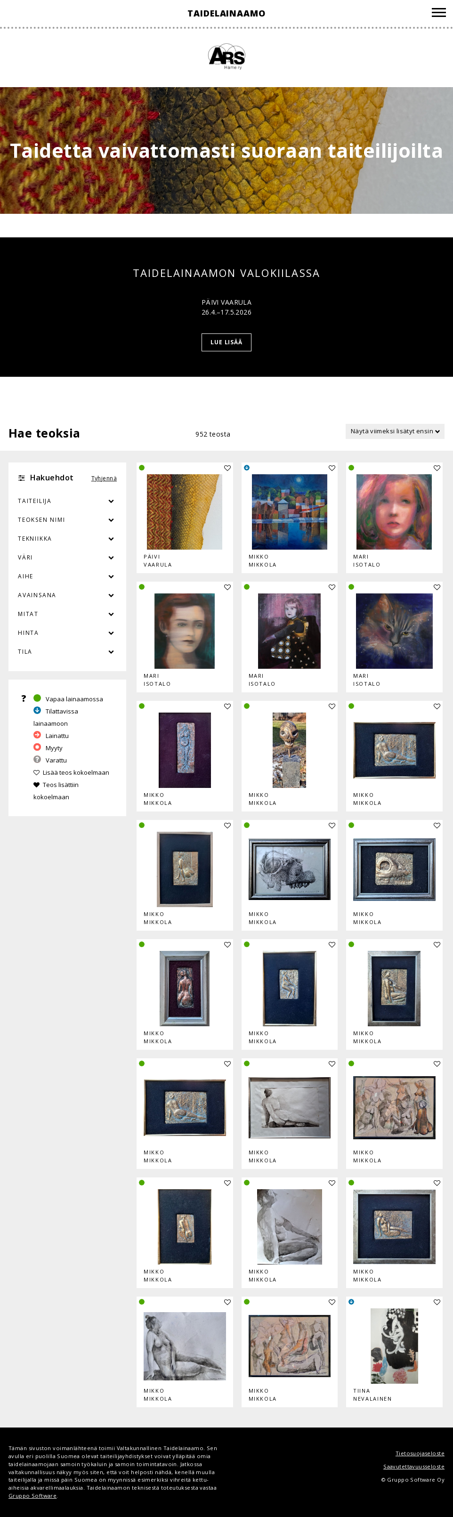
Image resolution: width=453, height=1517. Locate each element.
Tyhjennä (104, 478)
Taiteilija (35, 501)
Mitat (28, 614)
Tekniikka (35, 539)
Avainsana (37, 595)
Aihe (25, 576)
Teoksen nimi (41, 520)
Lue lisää (226, 342)
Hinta (28, 633)
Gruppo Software (32, 1495)
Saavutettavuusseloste (414, 1466)
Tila (25, 652)
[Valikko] (439, 14)
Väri (67, 557)
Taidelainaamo (226, 13)
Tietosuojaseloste (420, 1453)
